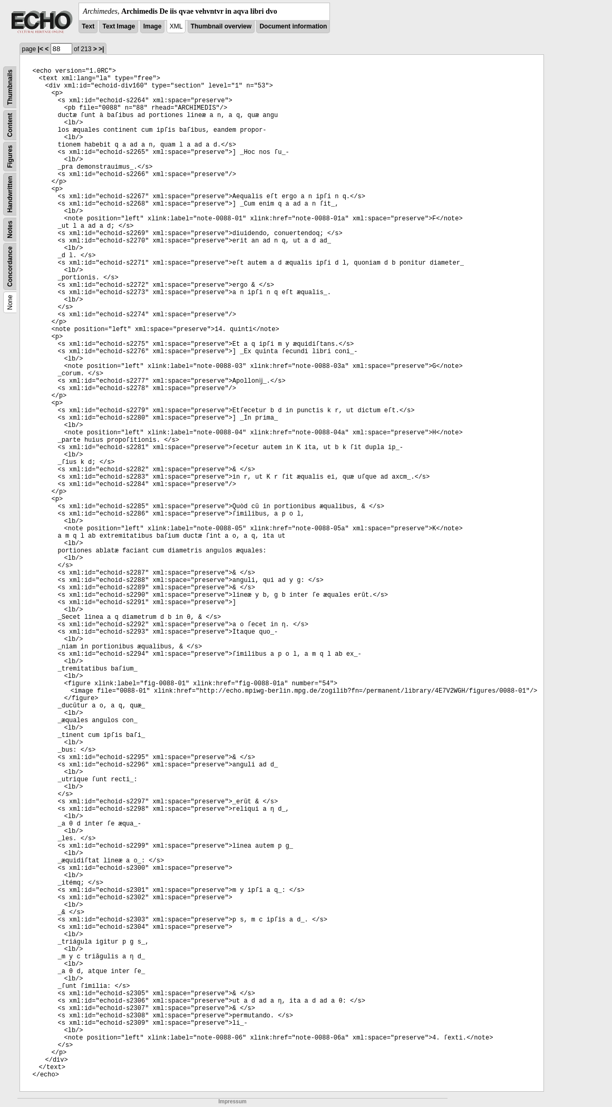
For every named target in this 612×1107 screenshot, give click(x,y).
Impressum (232, 1101)
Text (88, 26)
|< (40, 49)
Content (10, 125)
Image (152, 26)
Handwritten (10, 194)
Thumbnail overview (221, 26)
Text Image (118, 26)
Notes (10, 229)
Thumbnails (10, 87)
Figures (10, 156)
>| (101, 49)
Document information (293, 26)
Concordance (10, 266)
